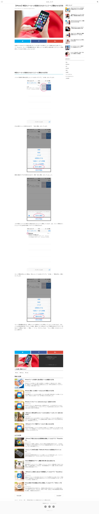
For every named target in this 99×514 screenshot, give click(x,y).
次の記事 (59, 495)
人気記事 (67, 78)
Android (67, 68)
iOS (17, 372)
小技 (27, 372)
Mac (66, 62)
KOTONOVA (32, 8)
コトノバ (49, 2)
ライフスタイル (69, 74)
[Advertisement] (39, 60)
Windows (67, 64)
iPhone (22, 372)
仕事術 (67, 72)
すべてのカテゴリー (70, 76)
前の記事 (18, 495)
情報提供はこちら (46, 503)
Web (66, 70)
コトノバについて (53, 503)
